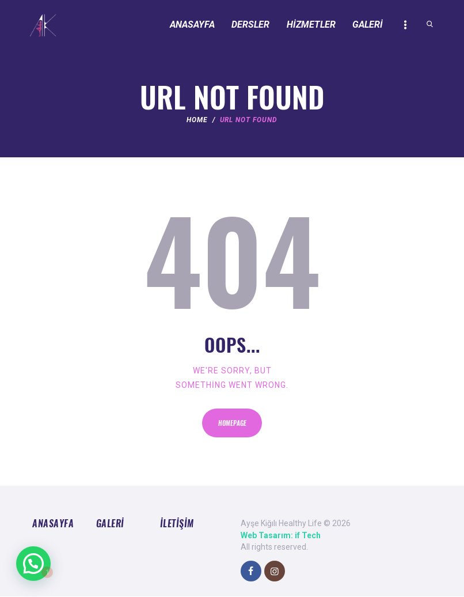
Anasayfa (53, 523)
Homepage (232, 423)
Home (197, 120)
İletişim (177, 523)
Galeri (110, 523)
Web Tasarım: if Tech (281, 535)
